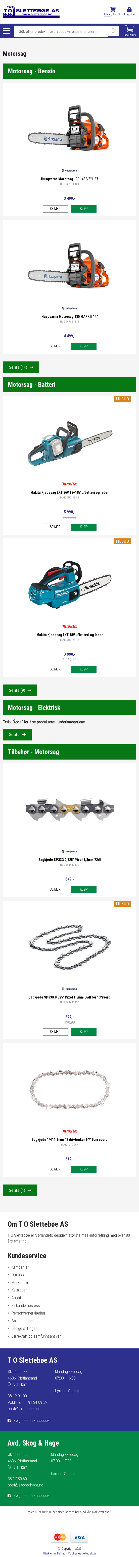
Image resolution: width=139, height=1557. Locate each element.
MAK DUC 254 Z (69, 640)
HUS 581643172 (69, 864)
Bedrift (117, 14)
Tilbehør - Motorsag (33, 752)
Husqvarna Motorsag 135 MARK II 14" (69, 317)
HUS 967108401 (69, 184)
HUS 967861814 (69, 321)
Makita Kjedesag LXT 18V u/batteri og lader (69, 635)
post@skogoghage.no (25, 1485)
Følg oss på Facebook (32, 1420)
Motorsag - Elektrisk (34, 707)
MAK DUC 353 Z (69, 497)
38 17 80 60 (17, 1478)
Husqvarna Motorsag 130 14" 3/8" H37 (69, 179)
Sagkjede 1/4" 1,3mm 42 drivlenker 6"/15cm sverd (70, 1140)
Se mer (55, 209)
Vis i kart (20, 1384)
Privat (107, 14)
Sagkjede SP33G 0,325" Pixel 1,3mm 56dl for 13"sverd (69, 997)
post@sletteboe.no (23, 1408)
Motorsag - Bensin (31, 71)
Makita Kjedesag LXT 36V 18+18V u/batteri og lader (69, 492)
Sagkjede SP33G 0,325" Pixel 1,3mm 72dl (69, 860)
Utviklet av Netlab (54, 1553)
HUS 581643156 (69, 1002)
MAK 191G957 (69, 1144)
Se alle (18, 367)
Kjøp (84, 209)
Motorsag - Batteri (31, 384)
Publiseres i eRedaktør (82, 1553)
